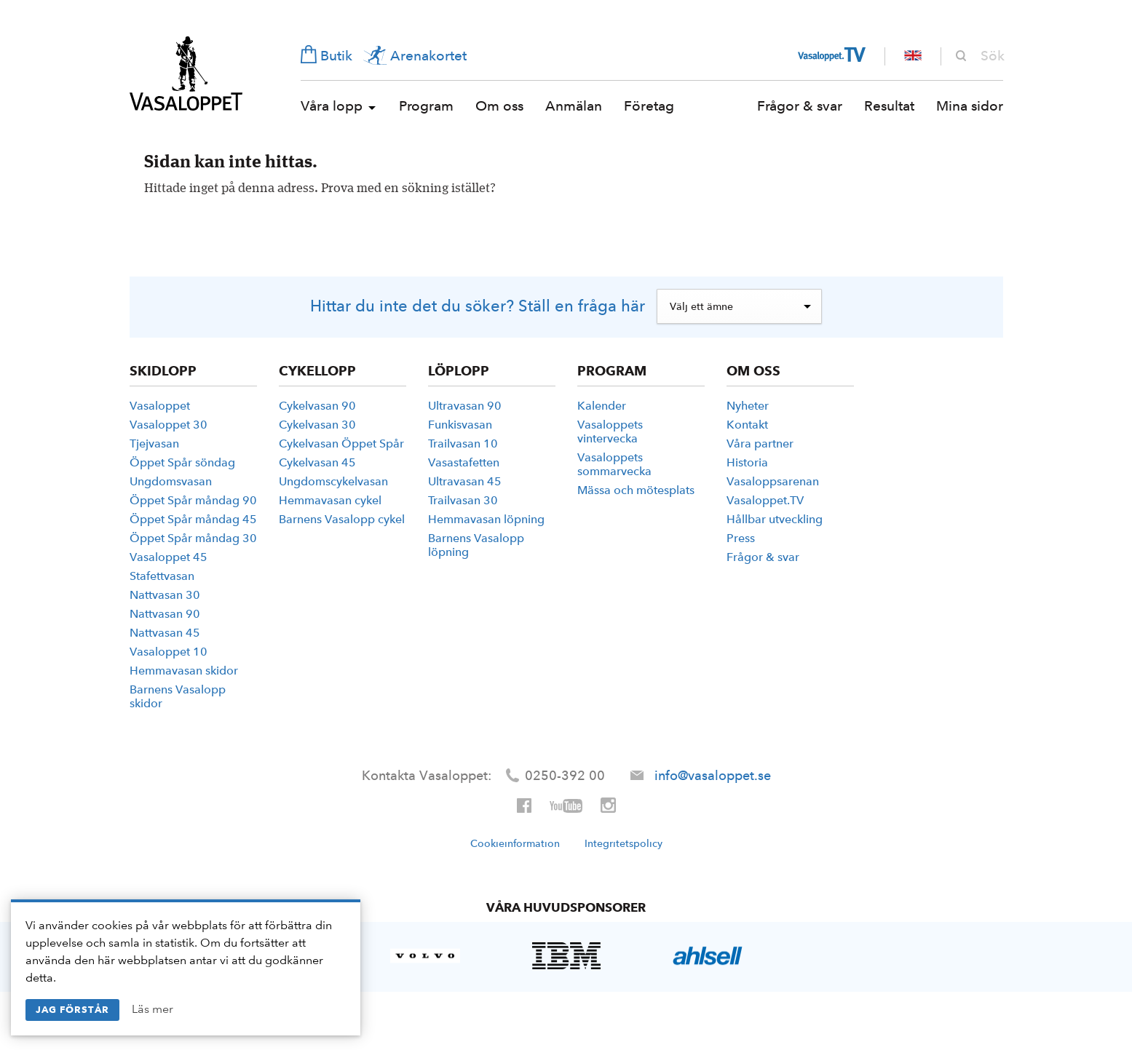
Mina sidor (969, 106)
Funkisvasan (460, 424)
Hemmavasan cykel (330, 500)
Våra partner (760, 443)
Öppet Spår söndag (182, 462)
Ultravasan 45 (465, 481)
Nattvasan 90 (165, 614)
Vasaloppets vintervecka (610, 431)
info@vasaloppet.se (712, 775)
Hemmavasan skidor (184, 670)
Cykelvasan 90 (317, 406)
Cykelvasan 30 (317, 424)
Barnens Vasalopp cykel (342, 519)
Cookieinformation (515, 843)
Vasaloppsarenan (773, 481)
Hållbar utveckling (775, 519)
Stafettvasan (162, 576)
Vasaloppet (186, 73)
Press (741, 538)
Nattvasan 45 (165, 633)
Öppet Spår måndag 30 (193, 538)
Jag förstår (72, 1009)
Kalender (601, 406)
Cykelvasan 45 (317, 462)
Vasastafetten (463, 462)
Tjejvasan (154, 443)
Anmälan (573, 106)
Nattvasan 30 (165, 595)
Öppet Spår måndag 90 (193, 500)
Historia (747, 462)
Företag (649, 106)
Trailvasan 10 (463, 443)
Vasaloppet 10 (168, 652)
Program (426, 106)
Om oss (499, 106)
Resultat (889, 106)
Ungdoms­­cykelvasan (333, 481)
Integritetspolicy (623, 843)
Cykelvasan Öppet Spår (341, 443)
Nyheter (748, 406)
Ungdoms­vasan (171, 481)
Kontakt (747, 424)
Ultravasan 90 (465, 406)
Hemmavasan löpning (486, 519)
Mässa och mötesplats (635, 490)
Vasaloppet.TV (765, 500)
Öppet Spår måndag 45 (193, 519)
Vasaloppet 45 (168, 557)
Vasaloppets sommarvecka (614, 464)
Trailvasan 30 (463, 500)
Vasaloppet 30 (168, 424)
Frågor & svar (799, 106)
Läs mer (152, 1009)
